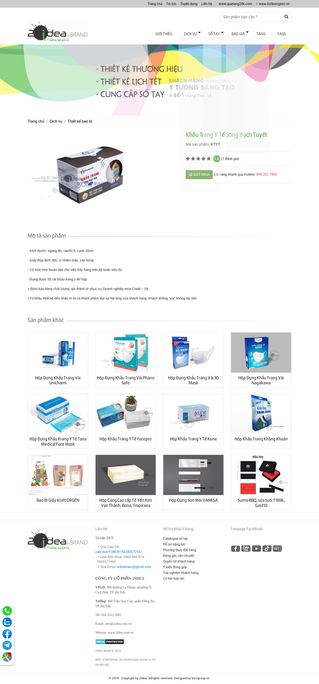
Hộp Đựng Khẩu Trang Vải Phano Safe (126, 375)
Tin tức (158, 3)
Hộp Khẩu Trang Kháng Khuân (261, 433)
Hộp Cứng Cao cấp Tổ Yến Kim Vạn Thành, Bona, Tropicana (125, 497)
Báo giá (246, 32)
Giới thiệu (182, 32)
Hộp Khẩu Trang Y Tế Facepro (126, 433)
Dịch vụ (205, 32)
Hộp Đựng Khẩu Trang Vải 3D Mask (193, 375)
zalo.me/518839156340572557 (118, 547)
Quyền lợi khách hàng (179, 556)
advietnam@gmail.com (134, 562)
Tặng (266, 32)
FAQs (283, 32)
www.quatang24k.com (229, 3)
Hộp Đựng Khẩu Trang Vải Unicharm (58, 375)
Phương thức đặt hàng (179, 545)
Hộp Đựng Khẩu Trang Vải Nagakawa (261, 375)
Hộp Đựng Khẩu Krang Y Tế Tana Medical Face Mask (58, 436)
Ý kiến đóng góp (175, 562)
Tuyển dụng (178, 3)
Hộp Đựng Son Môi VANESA (193, 495)
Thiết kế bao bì (80, 116)
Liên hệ (197, 3)
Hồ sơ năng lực (174, 539)
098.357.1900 (266, 169)
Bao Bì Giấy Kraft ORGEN (58, 495)
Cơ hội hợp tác (173, 573)
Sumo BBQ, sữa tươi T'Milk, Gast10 (261, 497)
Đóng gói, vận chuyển (178, 551)
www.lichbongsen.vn (272, 3)
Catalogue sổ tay (175, 533)
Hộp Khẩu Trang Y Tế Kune (193, 433)
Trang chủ (140, 3)
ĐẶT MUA (199, 169)
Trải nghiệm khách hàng (180, 568)
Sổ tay (226, 32)
